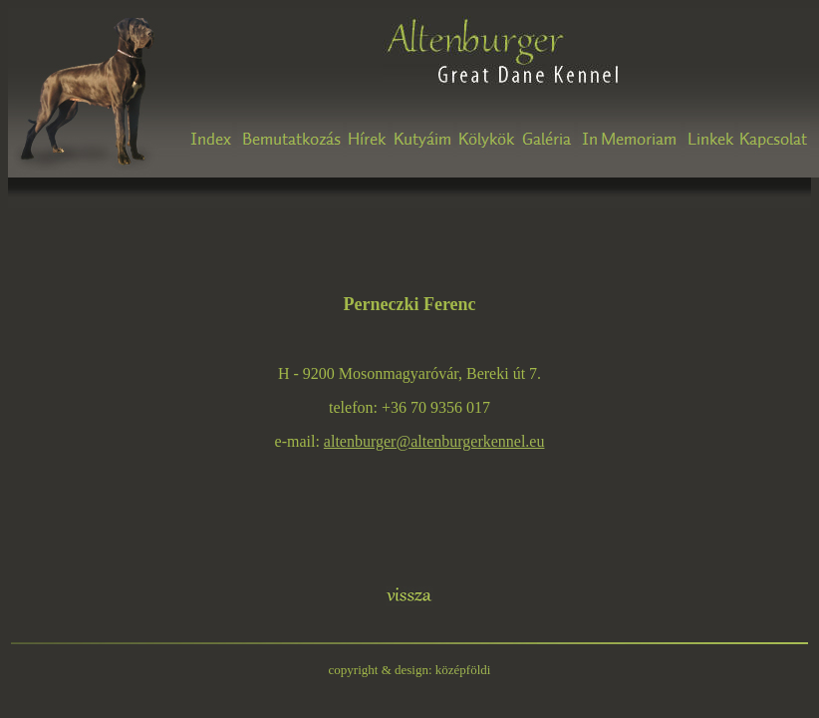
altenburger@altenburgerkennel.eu (434, 441)
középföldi (463, 669)
